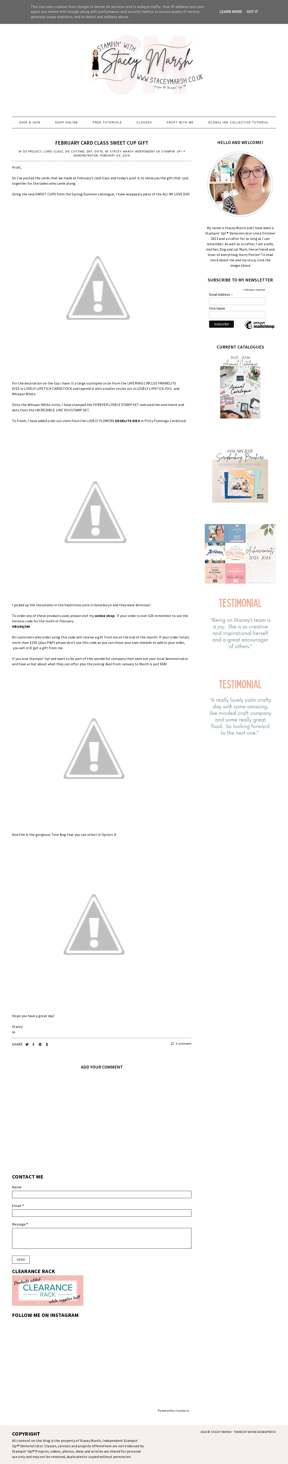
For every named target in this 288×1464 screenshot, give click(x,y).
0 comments (181, 1044)
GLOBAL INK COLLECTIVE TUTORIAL (238, 122)
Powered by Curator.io (173, 1411)
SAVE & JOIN (29, 122)
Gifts (98, 151)
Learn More (231, 12)
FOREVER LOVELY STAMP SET (116, 404)
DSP (90, 151)
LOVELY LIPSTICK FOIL (154, 388)
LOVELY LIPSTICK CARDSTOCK (48, 388)
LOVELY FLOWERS (113, 420)
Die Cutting (75, 151)
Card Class (53, 151)
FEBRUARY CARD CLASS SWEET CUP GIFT (101, 142)
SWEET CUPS (45, 194)
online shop (104, 615)
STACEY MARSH (221, 1432)
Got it (252, 12)
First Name (217, 308)
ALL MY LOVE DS (175, 194)
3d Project (32, 151)
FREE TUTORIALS (107, 122)
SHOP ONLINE (66, 122)
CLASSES (144, 122)
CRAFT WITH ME (180, 122)
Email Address (221, 295)
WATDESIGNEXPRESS (262, 1432)
